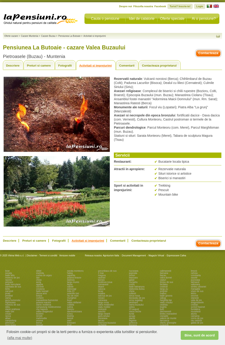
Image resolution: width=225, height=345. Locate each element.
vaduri (163, 280)
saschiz (101, 311)
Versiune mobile (67, 255)
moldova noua (105, 282)
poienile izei (73, 293)
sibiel (38, 271)
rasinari (101, 277)
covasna (40, 289)
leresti (70, 318)
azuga (132, 316)
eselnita (40, 273)
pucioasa (195, 280)
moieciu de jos (12, 277)
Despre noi (125, 6)
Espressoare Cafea (176, 255)
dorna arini (41, 293)
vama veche (135, 311)
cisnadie (164, 316)
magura (102, 275)
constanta (196, 275)
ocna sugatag (136, 300)
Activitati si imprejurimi (95, 65)
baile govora (166, 295)
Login (199, 6)
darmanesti (165, 311)
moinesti (102, 309)
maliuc (163, 293)
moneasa (102, 318)
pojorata (133, 273)
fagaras (132, 320)
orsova (39, 320)
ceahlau (164, 304)
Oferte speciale (172, 19)
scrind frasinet (198, 307)
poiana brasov (74, 277)
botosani (71, 323)
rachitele (102, 325)
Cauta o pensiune (105, 19)
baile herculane (13, 284)
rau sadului (196, 320)
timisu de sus (166, 282)
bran (7, 271)
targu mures (73, 282)
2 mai (100, 273)
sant (69, 320)
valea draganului (44, 311)
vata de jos (196, 300)
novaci (101, 298)
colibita (70, 304)
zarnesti (9, 291)
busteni (39, 314)
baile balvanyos (137, 286)
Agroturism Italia (111, 255)
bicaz (100, 291)
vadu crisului (166, 302)
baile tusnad (42, 291)
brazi (69, 300)
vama (8, 298)
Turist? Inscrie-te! (180, 6)
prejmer (164, 291)
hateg (70, 273)
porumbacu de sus (107, 271)
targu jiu (164, 289)
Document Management (134, 255)
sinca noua (134, 295)
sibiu (7, 307)
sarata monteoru (75, 271)
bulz (162, 309)
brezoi (194, 271)
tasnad (39, 325)
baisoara (133, 277)
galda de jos (197, 323)
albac (8, 318)
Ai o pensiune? (204, 19)
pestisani (133, 302)
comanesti (103, 284)
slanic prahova (12, 309)
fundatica (195, 309)
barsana (164, 273)
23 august (134, 309)
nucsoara (133, 271)
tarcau (101, 320)
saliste (70, 286)
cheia (39, 280)
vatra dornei (166, 277)
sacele (194, 277)
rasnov (8, 280)
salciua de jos (105, 295)
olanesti (195, 298)
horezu (70, 309)
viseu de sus (197, 291)
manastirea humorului (47, 300)
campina (195, 316)
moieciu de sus (12, 304)
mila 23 (70, 291)
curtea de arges (44, 275)
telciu (193, 293)
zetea (131, 307)
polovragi (71, 289)
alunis (194, 314)
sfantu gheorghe (168, 323)
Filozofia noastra (143, 6)
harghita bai (166, 300)
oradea (101, 293)
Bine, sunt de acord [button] (200, 335)
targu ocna (103, 302)
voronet (40, 286)
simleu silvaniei (198, 286)
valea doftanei (74, 302)
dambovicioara (74, 311)
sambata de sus (13, 286)
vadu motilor (104, 307)
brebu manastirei (168, 314)
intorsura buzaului (107, 323)
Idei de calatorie (142, 19)
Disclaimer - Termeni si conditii (42, 255)
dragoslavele (197, 302)
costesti (164, 286)
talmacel (195, 282)
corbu (132, 284)
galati (131, 280)
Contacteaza (208, 53)
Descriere (12, 65)
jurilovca (133, 323)
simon (132, 275)
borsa (39, 323)
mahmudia (41, 318)
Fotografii (65, 65)
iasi (38, 277)
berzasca (164, 320)
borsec (101, 280)
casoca (101, 289)
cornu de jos (197, 318)
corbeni (40, 298)
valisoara (195, 284)
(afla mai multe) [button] (19, 338)
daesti (132, 318)
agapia (39, 284)
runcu (70, 314)
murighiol (71, 298)
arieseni (9, 282)
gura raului (10, 325)
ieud (69, 325)
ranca (8, 316)
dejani (101, 286)
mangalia (195, 289)
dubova (71, 280)
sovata (8, 273)
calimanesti (165, 271)
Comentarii (127, 65)
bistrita (70, 316)
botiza (39, 295)
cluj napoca (42, 309)
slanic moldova (43, 304)
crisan (8, 314)
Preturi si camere (39, 65)
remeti (39, 316)
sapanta (71, 275)
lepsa (70, 284)
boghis (163, 307)
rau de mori (73, 295)
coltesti (132, 293)
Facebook (160, 6)
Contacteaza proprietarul (159, 65)
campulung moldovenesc (48, 307)
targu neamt (104, 314)
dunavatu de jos (137, 298)
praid (7, 293)
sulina (70, 307)
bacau (163, 275)
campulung (10, 320)
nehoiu (194, 273)
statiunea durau (137, 289)
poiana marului (43, 302)
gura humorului (12, 300)
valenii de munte (168, 318)
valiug (163, 298)
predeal (9, 295)
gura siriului (104, 316)
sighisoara (10, 302)
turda (131, 314)
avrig (38, 282)
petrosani (9, 323)
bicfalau (164, 284)
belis (7, 289)
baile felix (10, 275)
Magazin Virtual (156, 255)
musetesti (196, 311)
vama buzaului (136, 304)
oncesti (194, 295)
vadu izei (9, 311)
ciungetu (133, 282)
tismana (133, 325)
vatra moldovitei (106, 304)
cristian (194, 304)
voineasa (102, 300)
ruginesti (164, 325)
